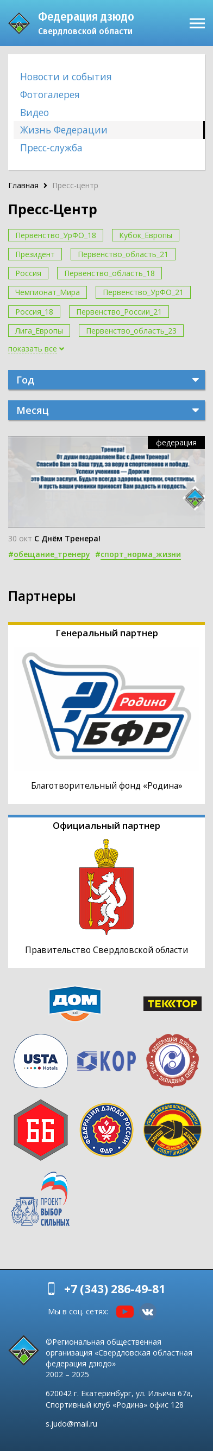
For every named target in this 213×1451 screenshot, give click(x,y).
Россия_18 (34, 311)
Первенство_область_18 (109, 273)
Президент (35, 254)
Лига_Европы (39, 330)
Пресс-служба (51, 147)
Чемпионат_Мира (47, 292)
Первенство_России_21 (119, 311)
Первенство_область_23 (131, 330)
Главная (23, 185)
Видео (34, 112)
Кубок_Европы (145, 235)
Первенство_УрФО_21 (143, 292)
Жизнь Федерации (64, 129)
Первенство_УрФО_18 (55, 235)
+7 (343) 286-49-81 (114, 1288)
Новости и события (66, 76)
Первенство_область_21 (123, 254)
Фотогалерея (50, 94)
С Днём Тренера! (67, 538)
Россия (28, 273)
